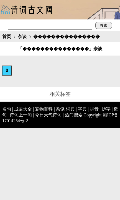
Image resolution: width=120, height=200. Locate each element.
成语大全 (23, 109)
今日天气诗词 (48, 114)
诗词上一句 (21, 114)
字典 (82, 109)
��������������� (66, 36)
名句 (6, 109)
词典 (70, 109)
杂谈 (22, 36)
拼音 (94, 109)
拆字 (106, 109)
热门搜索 (74, 114)
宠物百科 (44, 109)
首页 (6, 36)
